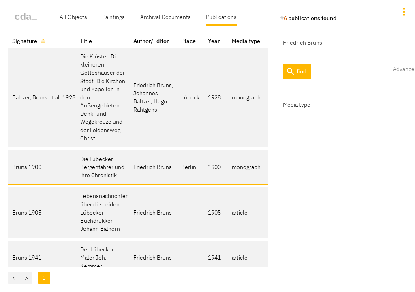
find (296, 71)
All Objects (73, 17)
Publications (221, 17)
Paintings (113, 17)
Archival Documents (165, 17)
